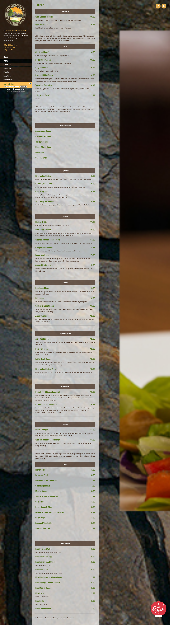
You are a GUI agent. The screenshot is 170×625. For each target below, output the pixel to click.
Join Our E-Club (9, 84)
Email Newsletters (13, 91)
